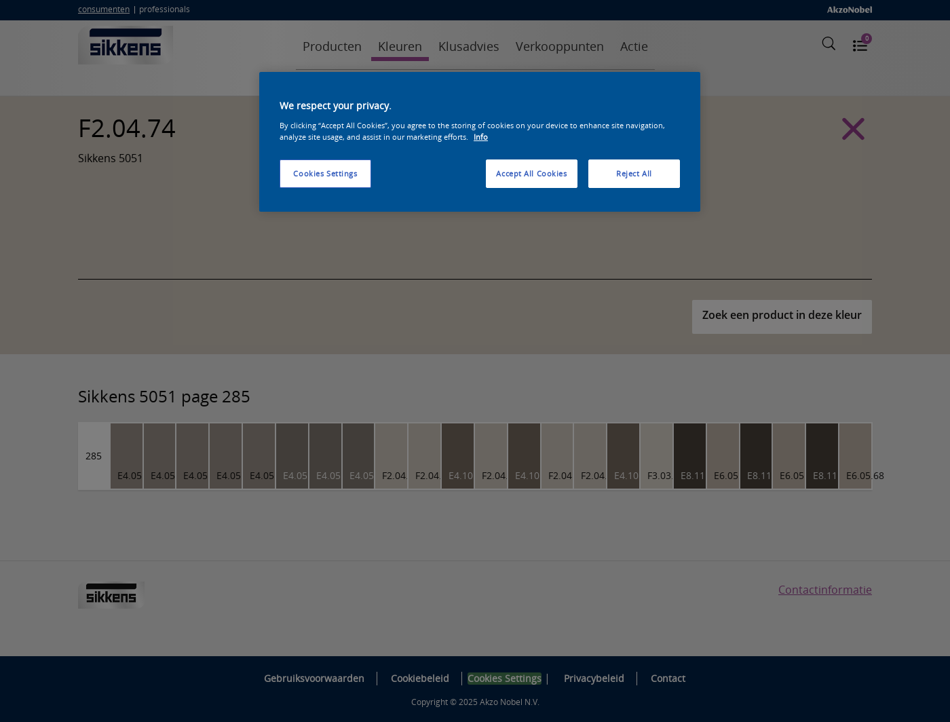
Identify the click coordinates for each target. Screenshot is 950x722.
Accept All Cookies (531, 173)
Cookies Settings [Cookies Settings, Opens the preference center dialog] (325, 173)
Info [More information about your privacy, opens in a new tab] (481, 137)
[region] (479, 142)
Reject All (634, 173)
